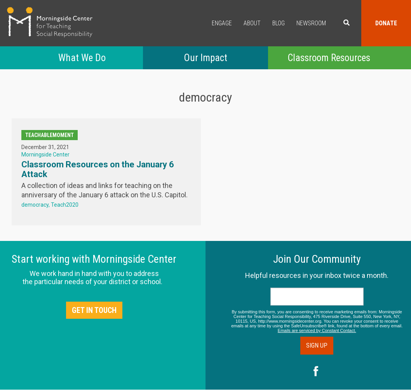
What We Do (82, 57)
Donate (386, 23)
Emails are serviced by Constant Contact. (317, 330)
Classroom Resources (328, 57)
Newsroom (311, 23)
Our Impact (205, 57)
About (252, 23)
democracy (35, 205)
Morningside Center (45, 154)
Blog (278, 23)
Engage (222, 23)
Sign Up (316, 345)
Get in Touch (94, 310)
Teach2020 (64, 205)
